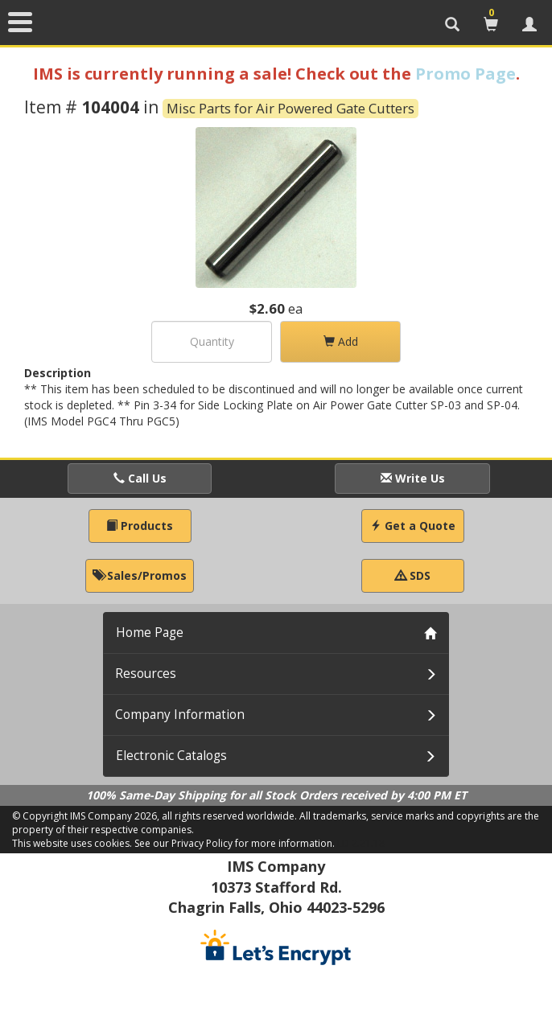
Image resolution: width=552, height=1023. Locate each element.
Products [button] (139, 525)
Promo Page (465, 73)
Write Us (413, 478)
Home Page (149, 632)
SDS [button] (412, 575)
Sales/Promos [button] (140, 575)
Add (340, 341)
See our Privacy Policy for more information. (234, 843)
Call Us (140, 478)
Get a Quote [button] (412, 525)
